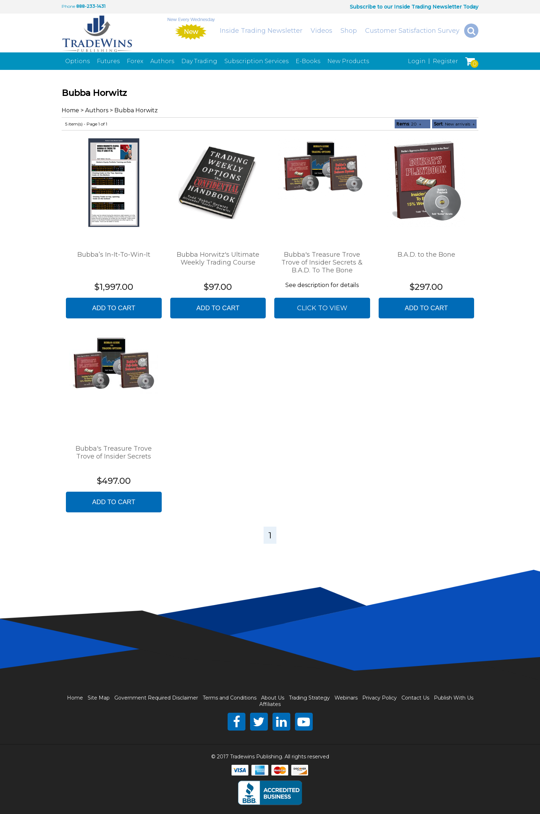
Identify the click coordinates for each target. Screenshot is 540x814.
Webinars (346, 698)
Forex (135, 61)
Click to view (322, 308)
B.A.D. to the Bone (426, 254)
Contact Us (415, 698)
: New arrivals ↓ (454, 124)
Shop (349, 31)
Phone (68, 6)
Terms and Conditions (229, 698)
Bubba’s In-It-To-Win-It (113, 254)
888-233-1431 (90, 6)
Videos (321, 31)
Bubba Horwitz (136, 110)
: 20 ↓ (408, 124)
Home (70, 110)
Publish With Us (453, 698)
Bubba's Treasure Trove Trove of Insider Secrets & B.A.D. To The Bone (322, 262)
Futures (108, 61)
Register (445, 61)
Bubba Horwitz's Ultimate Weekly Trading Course (218, 258)
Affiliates (270, 704)
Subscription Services (256, 61)
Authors (162, 61)
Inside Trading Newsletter (261, 31)
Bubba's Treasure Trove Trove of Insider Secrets (114, 452)
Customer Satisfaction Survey (412, 31)
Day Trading (199, 61)
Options (77, 61)
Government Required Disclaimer (156, 698)
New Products (348, 61)
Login (417, 61)
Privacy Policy (379, 698)
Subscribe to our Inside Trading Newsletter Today (414, 7)
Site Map (99, 698)
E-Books (308, 61)
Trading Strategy (309, 698)
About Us (272, 698)
